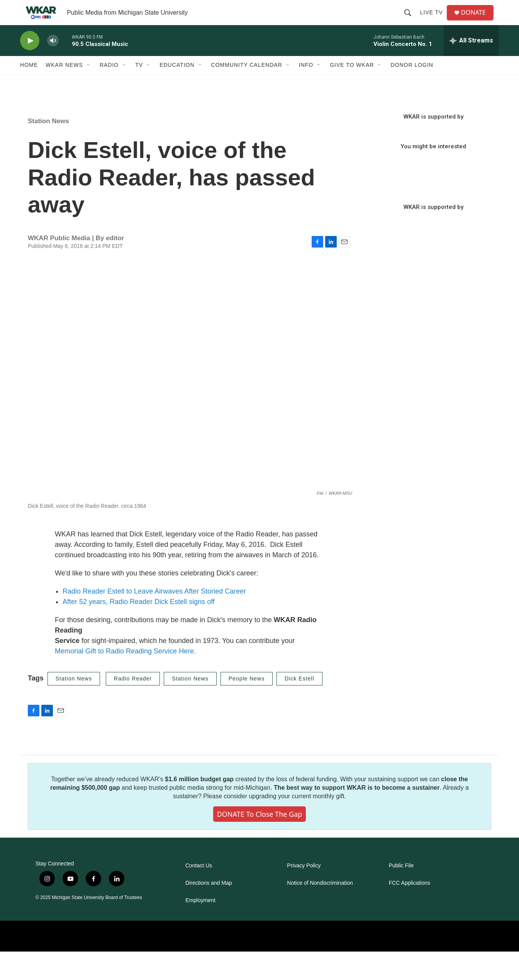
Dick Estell (299, 694)
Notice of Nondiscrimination (320, 898)
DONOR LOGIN (411, 80)
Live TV (434, 20)
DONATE (477, 20)
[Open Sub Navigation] (89, 80)
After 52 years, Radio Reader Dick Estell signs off (139, 617)
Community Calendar (246, 80)
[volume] (52, 56)
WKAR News (64, 80)
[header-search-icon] (410, 20)
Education (176, 80)
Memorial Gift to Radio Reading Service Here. (125, 666)
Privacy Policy (304, 881)
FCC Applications (409, 898)
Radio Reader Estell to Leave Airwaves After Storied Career (154, 607)
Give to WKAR (352, 80)
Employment (200, 916)
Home (29, 80)
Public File (401, 881)
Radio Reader (133, 694)
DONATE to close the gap (259, 829)
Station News (48, 136)
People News (247, 694)
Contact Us (198, 881)
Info (306, 80)
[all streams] (471, 56)
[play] (30, 56)
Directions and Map (208, 898)
